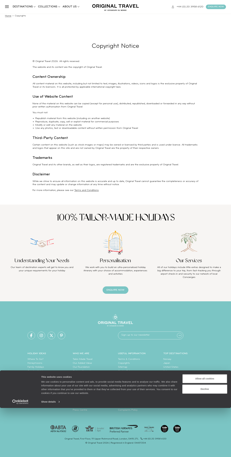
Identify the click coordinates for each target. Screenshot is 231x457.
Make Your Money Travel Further (135, 398)
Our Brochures (81, 378)
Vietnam (168, 390)
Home (8, 16)
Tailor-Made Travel (82, 359)
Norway (167, 359)
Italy (165, 371)
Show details (48, 450)
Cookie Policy (125, 371)
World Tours (34, 386)
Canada (167, 394)
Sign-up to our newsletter (135, 335)
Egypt (166, 375)
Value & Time (125, 390)
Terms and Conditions (86, 190)
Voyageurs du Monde (84, 406)
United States (170, 367)
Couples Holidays (37, 371)
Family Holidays (36, 367)
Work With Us (80, 386)
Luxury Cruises (36, 378)
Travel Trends (35, 398)
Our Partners (80, 390)
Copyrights (124, 363)
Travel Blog (33, 394)
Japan (166, 363)
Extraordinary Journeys (85, 398)
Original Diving (80, 394)
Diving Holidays (36, 390)
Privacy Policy (125, 375)
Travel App (78, 402)
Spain (166, 382)
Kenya (166, 386)
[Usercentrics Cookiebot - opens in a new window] (20, 451)
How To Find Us (126, 402)
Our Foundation (81, 367)
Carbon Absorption (83, 371)
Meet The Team (81, 382)
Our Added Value (82, 363)
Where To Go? (36, 359)
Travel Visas (124, 386)
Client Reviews (126, 378)
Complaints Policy (128, 410)
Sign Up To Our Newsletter (133, 406)
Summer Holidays (37, 375)
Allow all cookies (204, 427)
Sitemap (122, 367)
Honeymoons (35, 363)
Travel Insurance (127, 382)
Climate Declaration (83, 375)
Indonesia (168, 378)
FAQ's (121, 394)
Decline (205, 438)
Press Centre (80, 410)
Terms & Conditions (129, 359)
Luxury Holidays (36, 382)
